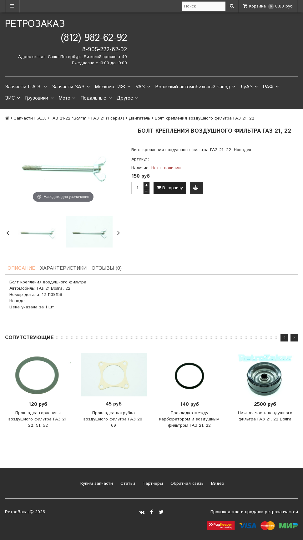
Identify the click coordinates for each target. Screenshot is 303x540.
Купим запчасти (96, 483)
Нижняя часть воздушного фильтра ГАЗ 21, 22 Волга (265, 416)
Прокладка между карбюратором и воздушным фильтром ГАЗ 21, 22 (189, 419)
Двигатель (139, 118)
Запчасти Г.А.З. (26, 87)
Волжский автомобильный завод (195, 87)
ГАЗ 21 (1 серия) (107, 118)
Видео (217, 483)
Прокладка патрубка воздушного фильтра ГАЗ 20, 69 (113, 419)
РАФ (270, 87)
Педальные (95, 98)
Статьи (127, 483)
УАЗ (142, 87)
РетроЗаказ (35, 24)
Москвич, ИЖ (112, 87)
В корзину (170, 188)
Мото (66, 98)
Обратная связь (186, 483)
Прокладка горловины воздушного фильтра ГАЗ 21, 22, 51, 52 (38, 419)
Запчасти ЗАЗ (70, 87)
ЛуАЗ (249, 87)
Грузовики (39, 98)
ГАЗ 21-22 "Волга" (69, 118)
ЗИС (12, 98)
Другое (127, 98)
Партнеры (152, 483)
